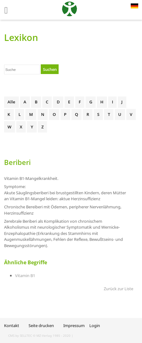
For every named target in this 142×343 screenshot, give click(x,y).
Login (94, 325)
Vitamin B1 (25, 275)
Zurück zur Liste (118, 288)
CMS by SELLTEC (20, 335)
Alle (11, 102)
